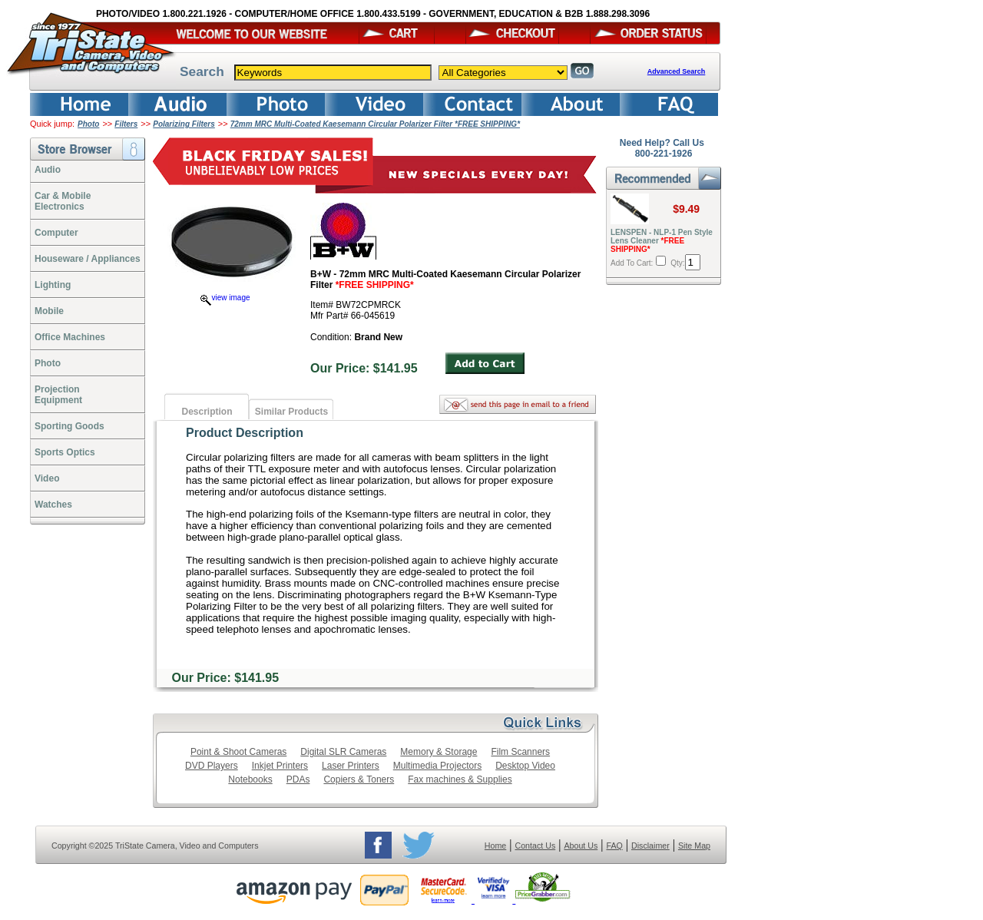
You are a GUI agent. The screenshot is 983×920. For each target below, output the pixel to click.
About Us (580, 845)
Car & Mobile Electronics (63, 201)
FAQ (614, 845)
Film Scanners (520, 751)
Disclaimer (650, 845)
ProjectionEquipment (58, 394)
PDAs (298, 779)
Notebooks (250, 779)
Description (206, 411)
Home (495, 845)
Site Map (694, 845)
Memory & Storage (438, 751)
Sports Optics (65, 452)
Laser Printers (350, 765)
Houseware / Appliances (88, 258)
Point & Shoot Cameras (238, 751)
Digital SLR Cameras (343, 751)
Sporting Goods (69, 426)
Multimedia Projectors (437, 765)
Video (47, 478)
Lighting (53, 285)
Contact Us (535, 845)
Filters (125, 124)
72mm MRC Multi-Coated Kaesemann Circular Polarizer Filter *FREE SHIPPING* (375, 124)
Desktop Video (525, 765)
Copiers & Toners (358, 779)
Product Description (244, 432)
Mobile (49, 311)
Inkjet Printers (280, 765)
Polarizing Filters (184, 124)
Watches (53, 504)
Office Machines (70, 337)
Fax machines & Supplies (459, 779)
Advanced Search (676, 71)
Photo (88, 124)
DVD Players (211, 765)
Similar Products (291, 411)
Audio (48, 169)
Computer (56, 232)
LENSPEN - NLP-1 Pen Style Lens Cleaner (662, 240)
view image (225, 297)
